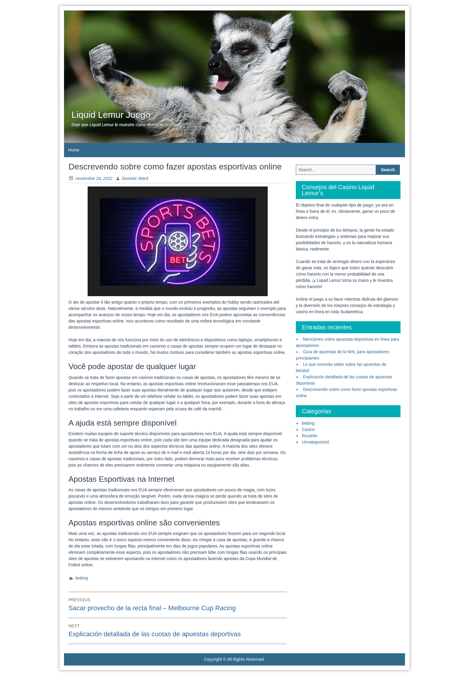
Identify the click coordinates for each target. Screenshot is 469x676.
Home (73, 150)
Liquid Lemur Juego (110, 115)
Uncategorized (315, 442)
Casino (308, 429)
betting (81, 578)
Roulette (309, 435)
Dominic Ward (135, 178)
